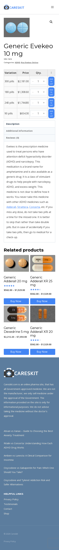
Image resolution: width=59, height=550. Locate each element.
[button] (51, 22)
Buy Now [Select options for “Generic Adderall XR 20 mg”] (43, 351)
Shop (6, 513)
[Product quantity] (38, 81)
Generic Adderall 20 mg (15, 279)
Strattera (22, 207)
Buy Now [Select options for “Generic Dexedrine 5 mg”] (16, 351)
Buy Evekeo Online (29, 62)
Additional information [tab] (19, 130)
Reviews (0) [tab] (12, 137)
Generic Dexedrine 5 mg (16, 330)
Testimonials (11, 504)
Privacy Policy (11, 499)
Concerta (34, 207)
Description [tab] (12, 123)
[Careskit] (14, 7)
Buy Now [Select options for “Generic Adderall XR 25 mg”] (43, 301)
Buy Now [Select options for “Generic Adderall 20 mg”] (16, 301)
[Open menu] (52, 7)
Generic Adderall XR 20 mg (41, 331)
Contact (8, 508)
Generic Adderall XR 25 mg (41, 281)
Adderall (11, 207)
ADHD (17, 62)
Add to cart (51, 81)
